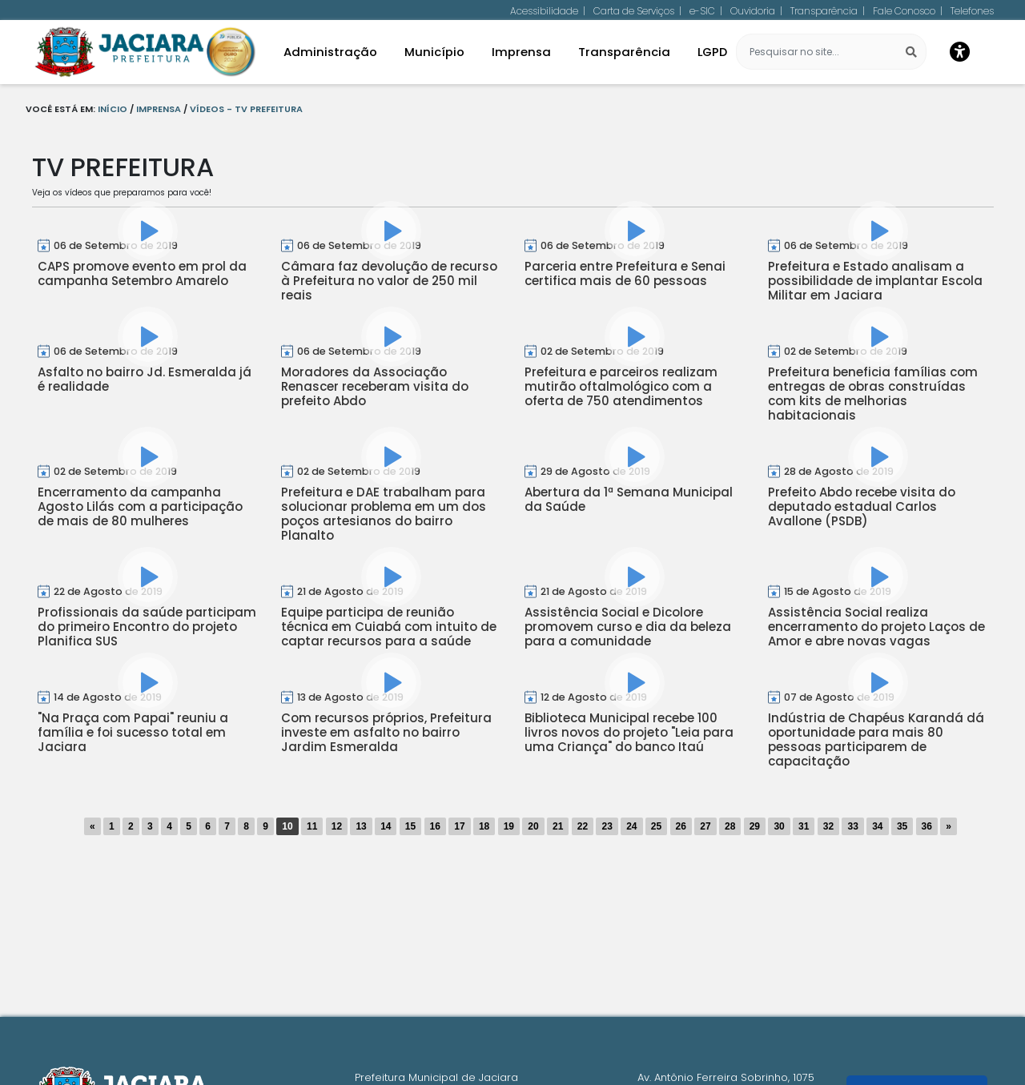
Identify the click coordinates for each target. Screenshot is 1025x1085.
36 (927, 826)
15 (410, 826)
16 (435, 826)
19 (509, 826)
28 (730, 826)
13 (361, 826)
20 (533, 826)
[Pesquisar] (905, 52)
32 (828, 826)
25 (656, 826)
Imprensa (158, 108)
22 (582, 826)
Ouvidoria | (756, 11)
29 (755, 826)
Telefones (972, 11)
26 (681, 826)
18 (484, 826)
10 (287, 826)
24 (631, 826)
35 (902, 826)
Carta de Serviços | (637, 11)
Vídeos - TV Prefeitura (246, 108)
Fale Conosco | (908, 11)
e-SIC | (705, 11)
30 (779, 826)
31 (803, 826)
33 (852, 826)
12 (337, 826)
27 (705, 826)
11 (312, 826)
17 (459, 826)
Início (112, 108)
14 (385, 826)
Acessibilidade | (547, 11)
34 (877, 826)
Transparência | (827, 11)
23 (606, 826)
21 (558, 826)
